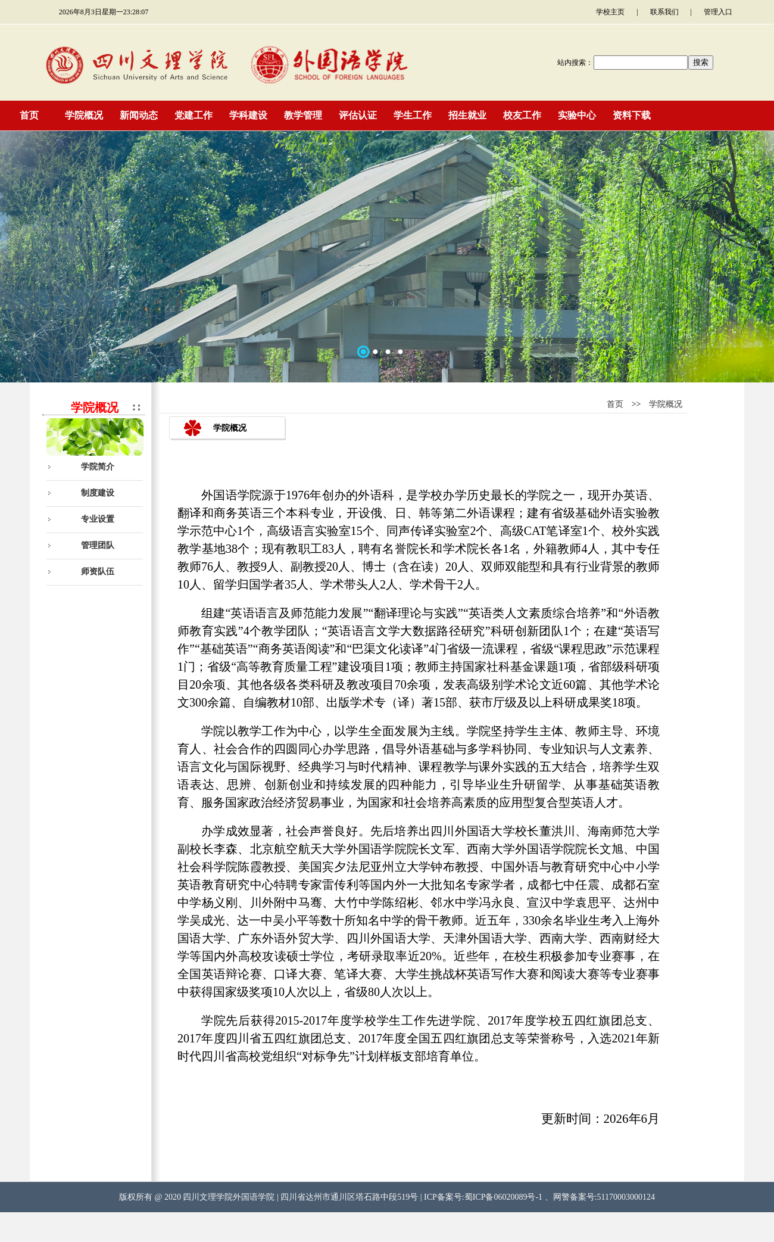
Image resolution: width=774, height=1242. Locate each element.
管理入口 (718, 12)
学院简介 (97, 466)
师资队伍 (97, 571)
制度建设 (97, 492)
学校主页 (610, 12)
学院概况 (665, 404)
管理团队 (97, 545)
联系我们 (664, 12)
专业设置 (97, 519)
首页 (615, 404)
